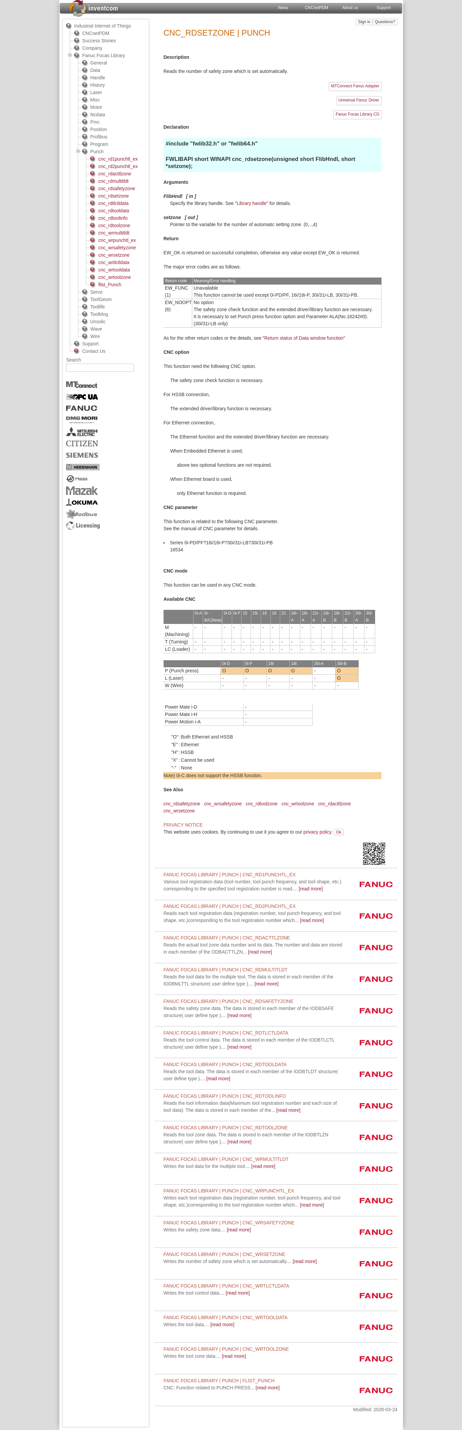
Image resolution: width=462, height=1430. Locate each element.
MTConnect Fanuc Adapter (355, 86)
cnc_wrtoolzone (297, 803)
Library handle (251, 203)
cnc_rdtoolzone (261, 803)
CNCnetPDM (316, 7)
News (283, 7)
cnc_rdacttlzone (334, 803)
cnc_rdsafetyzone (181, 803)
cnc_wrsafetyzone (223, 803)
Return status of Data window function (304, 338)
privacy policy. (317, 832)
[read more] (219, 1166)
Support (384, 7)
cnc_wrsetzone (179, 810)
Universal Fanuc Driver (358, 100)
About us (350, 7)
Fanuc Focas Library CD (357, 114)
